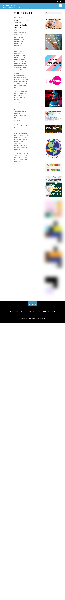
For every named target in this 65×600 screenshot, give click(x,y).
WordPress (28, 318)
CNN (24, 32)
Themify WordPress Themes (38, 318)
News (15, 17)
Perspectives (19, 311)
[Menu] (2, 2)
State (20, 17)
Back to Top (32, 304)
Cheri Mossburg (18, 32)
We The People (31, 316)
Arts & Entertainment (39, 311)
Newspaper (51, 311)
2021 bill (17, 53)
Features (28, 311)
